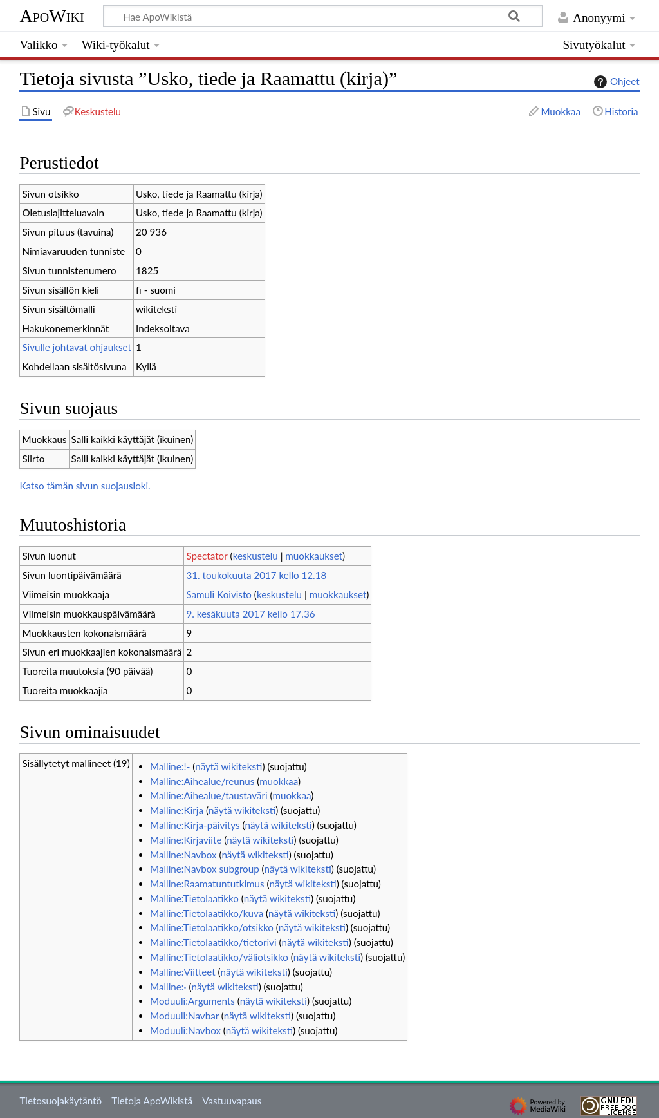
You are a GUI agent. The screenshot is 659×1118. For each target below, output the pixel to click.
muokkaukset (313, 556)
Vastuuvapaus (231, 1100)
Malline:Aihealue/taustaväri (209, 795)
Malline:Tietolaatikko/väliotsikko (219, 957)
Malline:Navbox (183, 854)
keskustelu (255, 556)
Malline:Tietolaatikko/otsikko (212, 927)
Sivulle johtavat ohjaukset (76, 347)
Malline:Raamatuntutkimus (207, 883)
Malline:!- (170, 766)
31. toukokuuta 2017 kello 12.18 (256, 575)
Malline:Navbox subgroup (204, 869)
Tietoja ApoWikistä (151, 1100)
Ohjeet (615, 81)
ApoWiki (51, 16)
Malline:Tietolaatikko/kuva (206, 913)
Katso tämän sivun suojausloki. (84, 485)
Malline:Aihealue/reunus (202, 781)
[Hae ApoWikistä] (323, 16)
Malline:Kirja (176, 810)
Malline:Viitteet (183, 972)
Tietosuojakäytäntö (60, 1100)
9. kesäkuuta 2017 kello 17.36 (250, 614)
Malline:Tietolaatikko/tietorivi (213, 942)
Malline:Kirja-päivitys (195, 825)
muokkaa (278, 781)
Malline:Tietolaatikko (194, 898)
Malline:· (168, 986)
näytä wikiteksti (228, 766)
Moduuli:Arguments (192, 1001)
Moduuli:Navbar (184, 1015)
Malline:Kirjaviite (185, 840)
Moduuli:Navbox (185, 1030)
